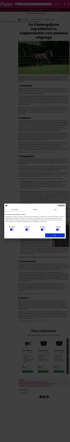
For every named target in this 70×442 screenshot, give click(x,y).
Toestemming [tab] (14, 209)
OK (55, 235)
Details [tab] (35, 209)
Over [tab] (55, 209)
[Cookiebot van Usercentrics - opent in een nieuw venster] (59, 206)
